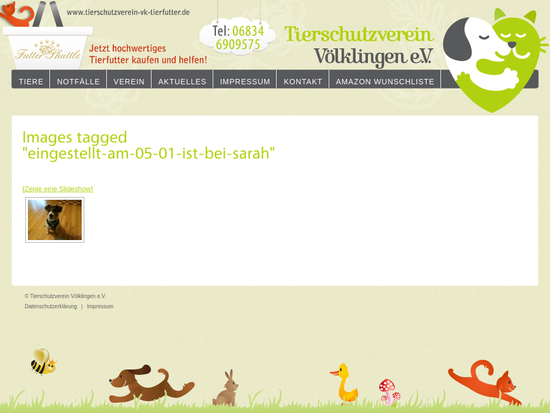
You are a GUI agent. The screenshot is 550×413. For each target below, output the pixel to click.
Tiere (31, 81)
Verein (129, 81)
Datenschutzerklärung (51, 306)
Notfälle (78, 81)
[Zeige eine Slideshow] (58, 189)
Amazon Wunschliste (385, 81)
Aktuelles (182, 81)
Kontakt (303, 81)
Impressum (245, 81)
